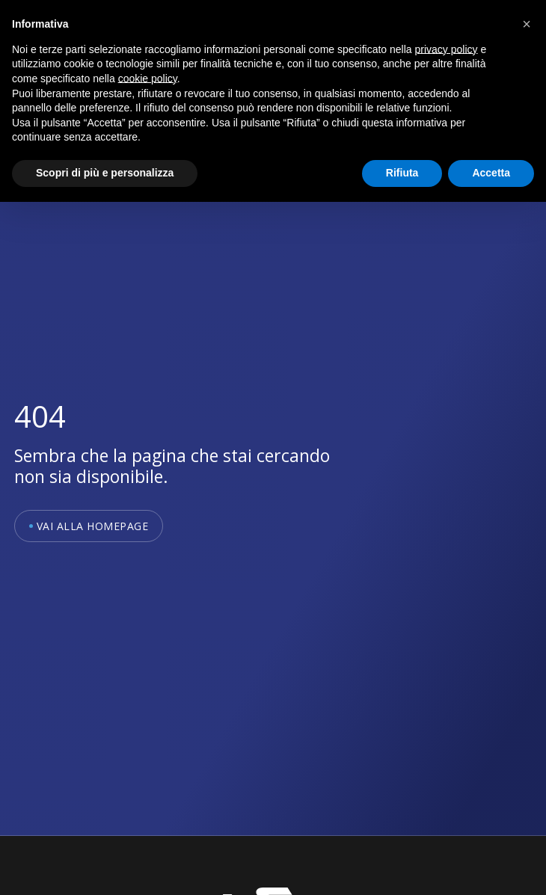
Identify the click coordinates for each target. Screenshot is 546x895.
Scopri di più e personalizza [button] (105, 173)
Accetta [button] (491, 173)
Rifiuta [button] (402, 173)
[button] (527, 24)
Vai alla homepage (93, 526)
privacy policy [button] (446, 49)
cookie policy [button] (147, 78)
